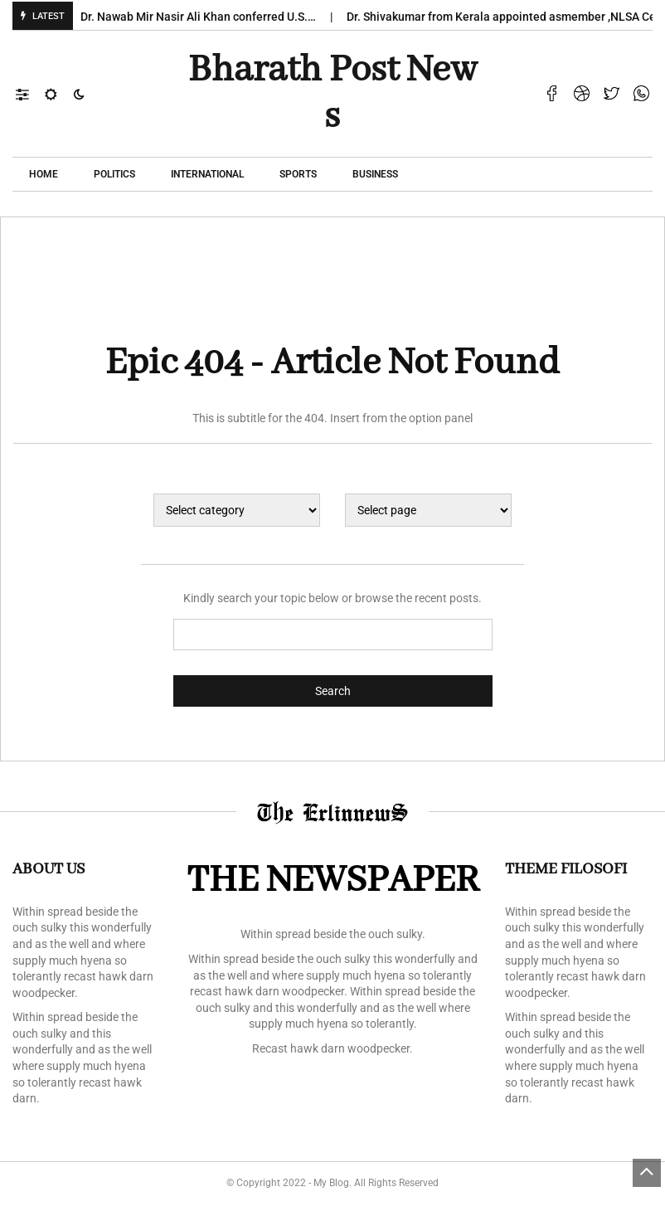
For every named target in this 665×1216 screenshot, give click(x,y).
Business (375, 174)
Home (43, 174)
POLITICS (114, 174)
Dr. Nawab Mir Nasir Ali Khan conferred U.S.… (204, 16)
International (207, 174)
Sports (298, 174)
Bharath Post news (332, 93)
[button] (30, 94)
